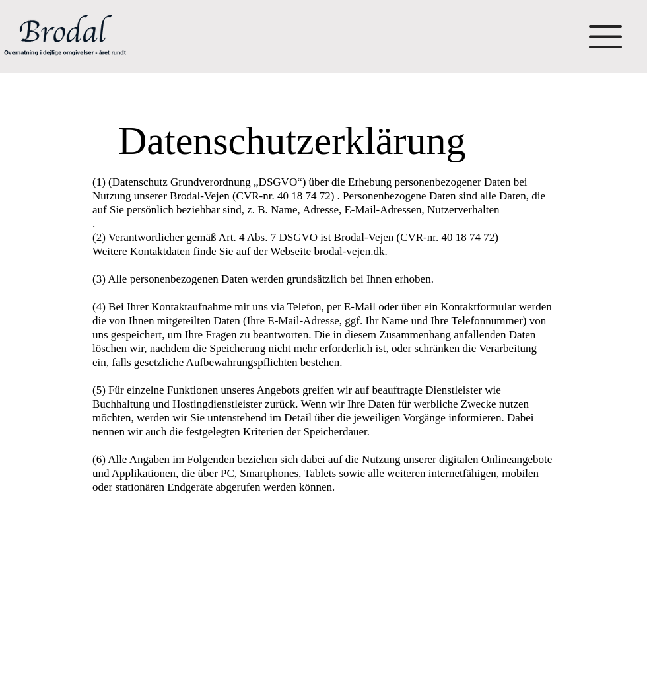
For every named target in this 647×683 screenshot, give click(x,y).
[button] (605, 36)
